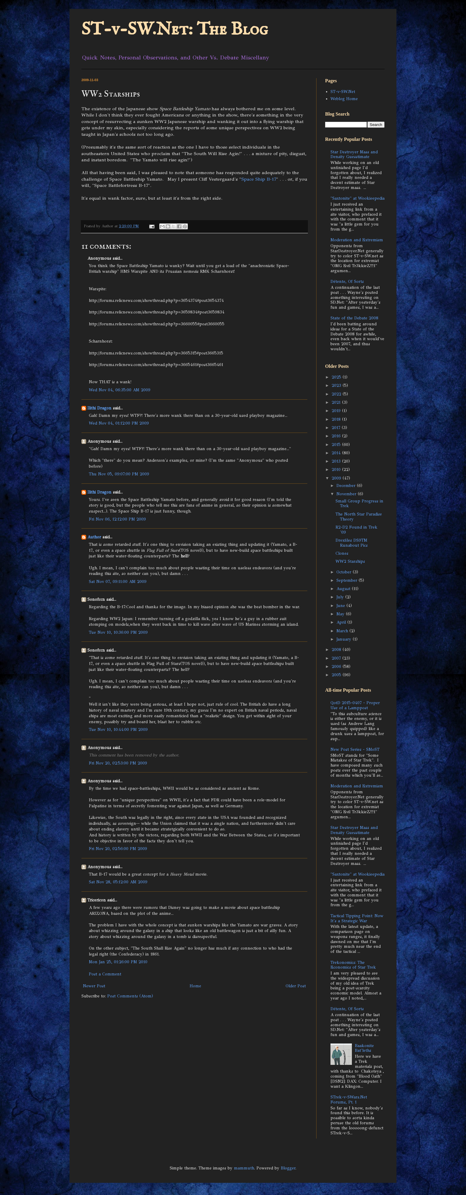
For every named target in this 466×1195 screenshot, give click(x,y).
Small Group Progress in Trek (359, 504)
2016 (337, 436)
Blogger (288, 1168)
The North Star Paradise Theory (359, 517)
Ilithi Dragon (99, 408)
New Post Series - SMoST (355, 749)
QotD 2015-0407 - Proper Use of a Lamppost (355, 705)
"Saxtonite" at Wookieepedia (357, 198)
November (347, 493)
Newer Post (94, 986)
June (341, 605)
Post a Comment (105, 974)
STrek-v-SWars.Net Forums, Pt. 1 (348, 1100)
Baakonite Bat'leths (364, 1048)
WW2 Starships (350, 561)
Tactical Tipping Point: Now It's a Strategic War (356, 918)
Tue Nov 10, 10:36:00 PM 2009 (118, 632)
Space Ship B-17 (258, 179)
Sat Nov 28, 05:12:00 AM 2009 (118, 882)
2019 (337, 410)
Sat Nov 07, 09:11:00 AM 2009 (118, 581)
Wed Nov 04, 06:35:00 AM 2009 (119, 389)
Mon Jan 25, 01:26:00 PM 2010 (118, 961)
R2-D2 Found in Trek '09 (356, 530)
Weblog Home (344, 98)
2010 (337, 469)
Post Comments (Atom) (130, 996)
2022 (337, 394)
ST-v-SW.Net (342, 91)
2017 (337, 427)
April (341, 622)
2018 (337, 419)
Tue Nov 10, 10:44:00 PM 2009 (118, 729)
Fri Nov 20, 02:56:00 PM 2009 (118, 848)
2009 (337, 478)
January (344, 639)
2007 (337, 658)
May (341, 614)
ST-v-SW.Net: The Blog (174, 29)
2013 (337, 461)
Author (94, 537)
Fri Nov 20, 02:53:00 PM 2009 (118, 763)
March (343, 630)
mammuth (244, 1168)
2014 (337, 452)
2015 (337, 444)
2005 (337, 674)
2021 (337, 402)
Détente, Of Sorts (347, 281)
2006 (337, 666)
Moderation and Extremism (356, 239)
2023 (337, 385)
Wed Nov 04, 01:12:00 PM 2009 (119, 423)
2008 (337, 649)
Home (195, 986)
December (346, 485)
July (340, 597)
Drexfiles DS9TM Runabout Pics (352, 543)
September (347, 580)
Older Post (296, 986)
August (344, 588)
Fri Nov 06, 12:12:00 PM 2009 (117, 519)
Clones (342, 553)
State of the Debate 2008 (354, 318)
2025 (337, 377)
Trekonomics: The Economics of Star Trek (353, 965)
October (344, 572)
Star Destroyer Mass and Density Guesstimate (354, 154)
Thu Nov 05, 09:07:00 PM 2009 (119, 474)
